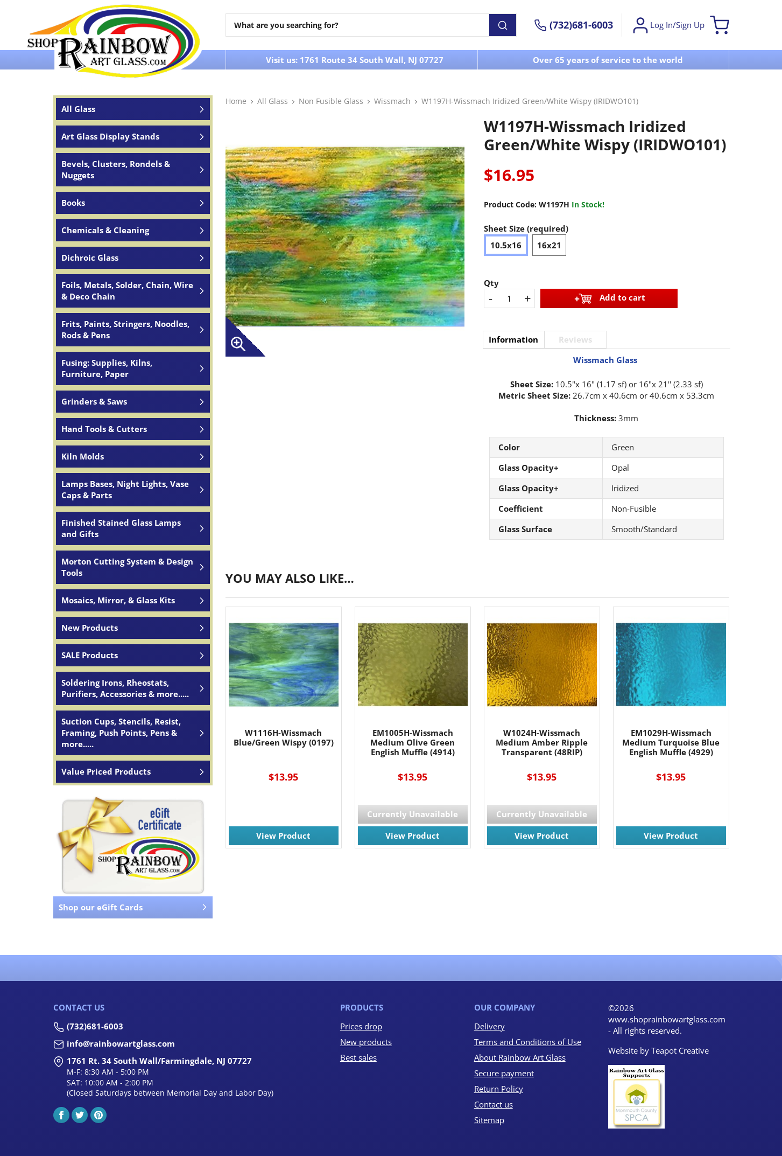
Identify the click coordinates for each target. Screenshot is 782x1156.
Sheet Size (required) (526, 228)
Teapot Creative (680, 1050)
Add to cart (609, 298)
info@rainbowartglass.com (121, 1043)
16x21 (549, 245)
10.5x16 (506, 245)
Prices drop (361, 1026)
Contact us (493, 1104)
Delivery (489, 1026)
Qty (491, 282)
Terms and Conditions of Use (527, 1041)
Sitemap (489, 1120)
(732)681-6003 (95, 1026)
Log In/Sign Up (667, 25)
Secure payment (504, 1073)
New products (366, 1041)
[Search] (357, 25)
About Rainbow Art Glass (520, 1057)
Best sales (358, 1057)
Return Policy (498, 1088)
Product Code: (510, 204)
